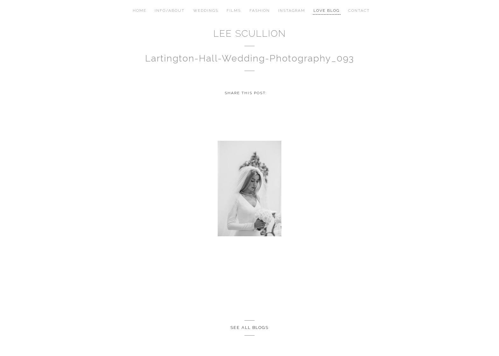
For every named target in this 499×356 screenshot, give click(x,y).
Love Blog (326, 10)
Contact (359, 10)
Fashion (260, 10)
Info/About (170, 10)
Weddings (205, 10)
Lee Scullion (249, 33)
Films (234, 10)
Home (139, 10)
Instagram (291, 10)
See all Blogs (249, 327)
